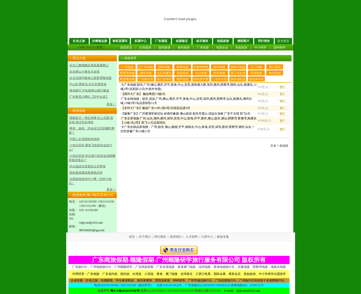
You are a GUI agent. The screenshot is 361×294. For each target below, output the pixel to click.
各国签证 (182, 41)
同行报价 (264, 41)
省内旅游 (183, 47)
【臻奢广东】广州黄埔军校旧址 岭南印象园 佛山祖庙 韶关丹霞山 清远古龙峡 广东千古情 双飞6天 (185, 113)
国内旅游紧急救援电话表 (86, 172)
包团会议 (222, 47)
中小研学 (260, 47)
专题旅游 (241, 47)
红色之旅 (79, 41)
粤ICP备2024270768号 (125, 290)
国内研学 (280, 47)
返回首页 (126, 47)
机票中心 (141, 41)
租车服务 (202, 41)
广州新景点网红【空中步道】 (89, 97)
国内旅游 (164, 47)
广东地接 (203, 47)
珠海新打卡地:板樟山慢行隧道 (89, 90)
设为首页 (283, 41)
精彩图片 (243, 41)
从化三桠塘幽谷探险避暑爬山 (89, 65)
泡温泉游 (223, 41)
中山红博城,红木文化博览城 (87, 84)
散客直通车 (120, 41)
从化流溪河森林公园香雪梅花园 (90, 78)
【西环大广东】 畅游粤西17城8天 (143, 94)
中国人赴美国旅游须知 (84, 139)
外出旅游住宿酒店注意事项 (87, 166)
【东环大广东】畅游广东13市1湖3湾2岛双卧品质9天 (155, 108)
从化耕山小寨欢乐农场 (84, 71)
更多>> (111, 104)
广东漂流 (161, 41)
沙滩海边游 (99, 41)
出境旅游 (145, 47)
